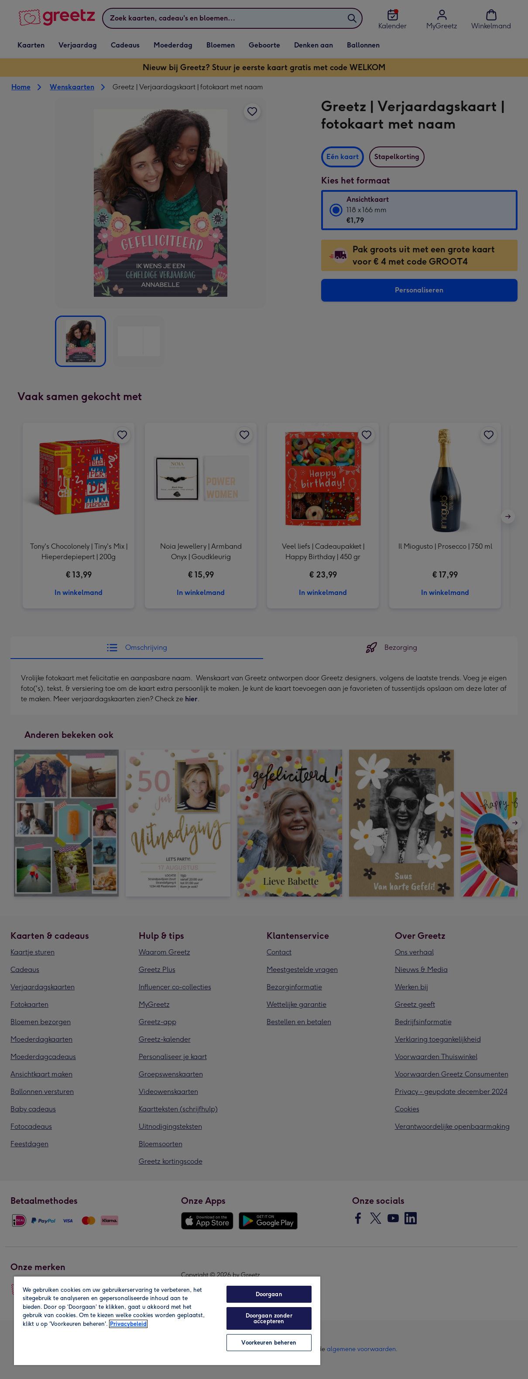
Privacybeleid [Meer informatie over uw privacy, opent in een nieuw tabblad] (128, 1324)
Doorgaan (269, 1294)
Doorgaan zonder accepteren (269, 1318)
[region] (167, 1320)
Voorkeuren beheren (268, 1342)
